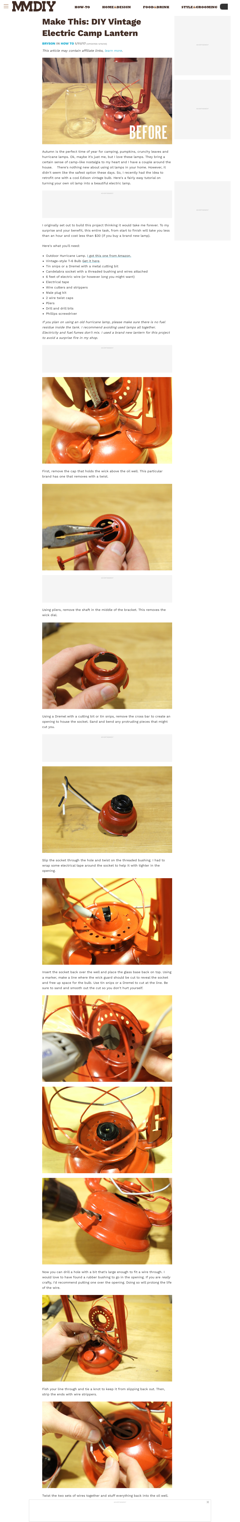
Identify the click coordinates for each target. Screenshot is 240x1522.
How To (67, 43)
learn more (113, 50)
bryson (49, 43)
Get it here (90, 261)
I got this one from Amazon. (109, 256)
